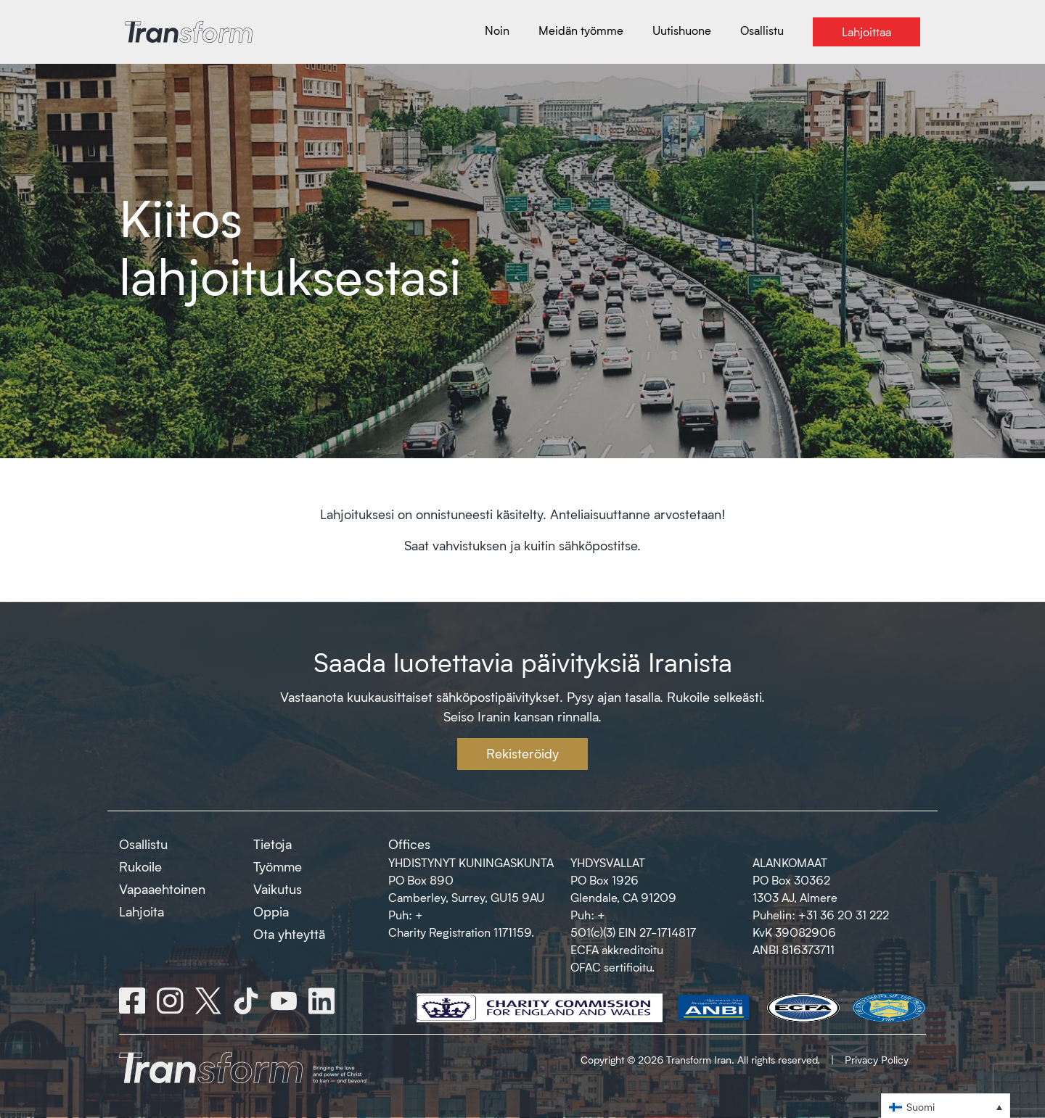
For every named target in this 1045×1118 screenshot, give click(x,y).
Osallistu (143, 844)
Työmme (277, 866)
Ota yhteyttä (289, 934)
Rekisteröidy (522, 753)
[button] (945, 1106)
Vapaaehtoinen (162, 889)
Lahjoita (141, 911)
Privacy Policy (877, 1060)
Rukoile (140, 866)
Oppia (271, 911)
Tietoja (272, 844)
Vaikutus (277, 889)
